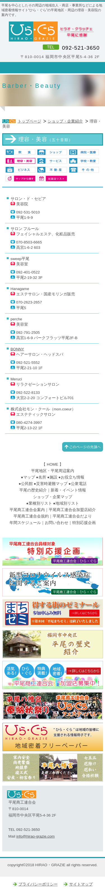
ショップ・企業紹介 (65, 121)
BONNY (17, 349)
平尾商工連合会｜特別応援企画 (52, 551)
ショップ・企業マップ (52, 497)
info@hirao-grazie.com (35, 836)
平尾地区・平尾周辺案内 (52, 471)
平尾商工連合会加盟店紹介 (72, 510)
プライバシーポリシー (38, 884)
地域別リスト (67, 503)
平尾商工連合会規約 (31, 516)
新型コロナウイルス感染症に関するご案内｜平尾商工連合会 (52, 582)
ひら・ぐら (52, 31)
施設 (53, 477)
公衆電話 (79, 484)
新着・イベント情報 (68, 490)
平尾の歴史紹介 (33, 490)
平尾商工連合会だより (72, 516)
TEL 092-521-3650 (24, 829)
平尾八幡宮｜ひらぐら (52, 767)
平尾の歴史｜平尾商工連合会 (52, 644)
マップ (29, 477)
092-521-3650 (81, 48)
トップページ (29, 121)
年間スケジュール (25, 523)
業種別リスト (40, 503)
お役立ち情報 (72, 477)
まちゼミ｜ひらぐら (52, 613)
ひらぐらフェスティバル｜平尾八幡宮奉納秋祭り (52, 706)
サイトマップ (81, 884)
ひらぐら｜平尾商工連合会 (52, 675)
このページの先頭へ (82, 447)
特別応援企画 (84, 523)
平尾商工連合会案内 (27, 510)
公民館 (27, 484)
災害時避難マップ (51, 484)
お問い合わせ (56, 523)
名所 (42, 477)
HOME (52, 464)
